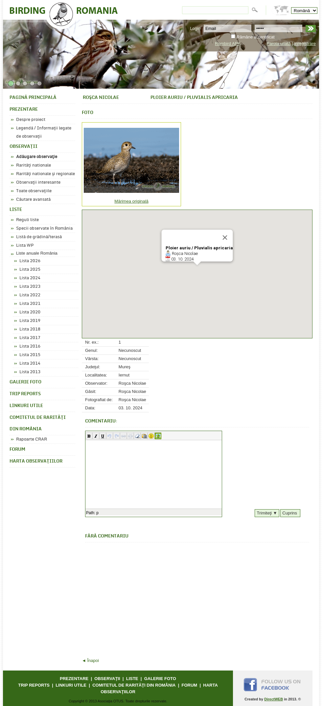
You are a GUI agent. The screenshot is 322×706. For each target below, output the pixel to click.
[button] (88, 435)
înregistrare (305, 43)
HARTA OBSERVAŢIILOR (36, 461)
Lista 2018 (29, 329)
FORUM (17, 449)
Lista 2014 (29, 363)
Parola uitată (279, 43)
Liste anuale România (37, 253)
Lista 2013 (29, 372)
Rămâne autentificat (256, 36)
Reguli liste (27, 220)
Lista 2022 (29, 295)
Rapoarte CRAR (31, 439)
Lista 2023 (29, 286)
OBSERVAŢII (23, 147)
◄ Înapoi (90, 660)
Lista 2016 (29, 346)
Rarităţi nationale (33, 165)
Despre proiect (30, 120)
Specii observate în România (44, 228)
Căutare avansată (33, 199)
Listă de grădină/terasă (39, 237)
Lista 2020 (29, 312)
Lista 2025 (29, 269)
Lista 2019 (29, 321)
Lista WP (25, 245)
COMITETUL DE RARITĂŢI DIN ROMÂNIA (38, 423)
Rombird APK (228, 43)
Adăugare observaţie (36, 157)
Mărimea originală (131, 201)
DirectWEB (273, 699)
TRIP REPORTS (25, 394)
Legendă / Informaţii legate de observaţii (43, 132)
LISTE (16, 210)
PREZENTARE (24, 109)
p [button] (97, 513)
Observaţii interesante (38, 182)
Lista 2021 (29, 304)
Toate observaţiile (34, 191)
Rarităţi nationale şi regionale (45, 174)
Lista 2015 (29, 355)
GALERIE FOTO (25, 382)
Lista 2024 (29, 278)
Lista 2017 (29, 338)
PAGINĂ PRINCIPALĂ (33, 98)
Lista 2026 (29, 261)
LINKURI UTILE (26, 406)
